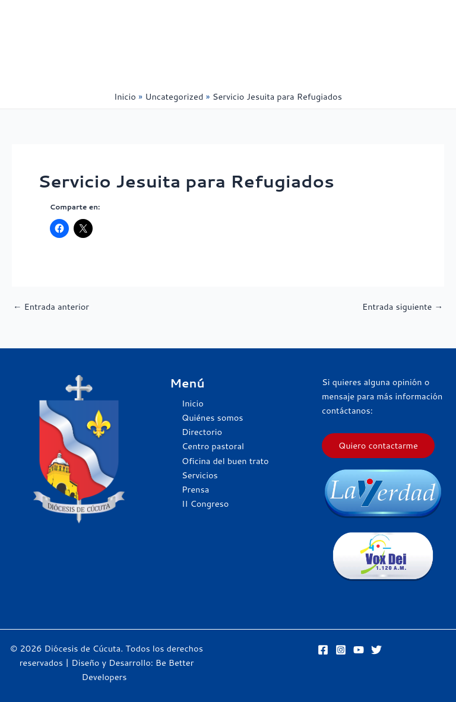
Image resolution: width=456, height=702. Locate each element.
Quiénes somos (212, 417)
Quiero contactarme (378, 445)
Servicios (200, 475)
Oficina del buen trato (225, 461)
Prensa (195, 489)
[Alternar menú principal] (233, 42)
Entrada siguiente (402, 307)
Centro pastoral (213, 446)
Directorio (202, 431)
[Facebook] (323, 649)
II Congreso (205, 503)
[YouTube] (358, 649)
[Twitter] (376, 649)
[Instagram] (340, 649)
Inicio (193, 403)
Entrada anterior (51, 307)
